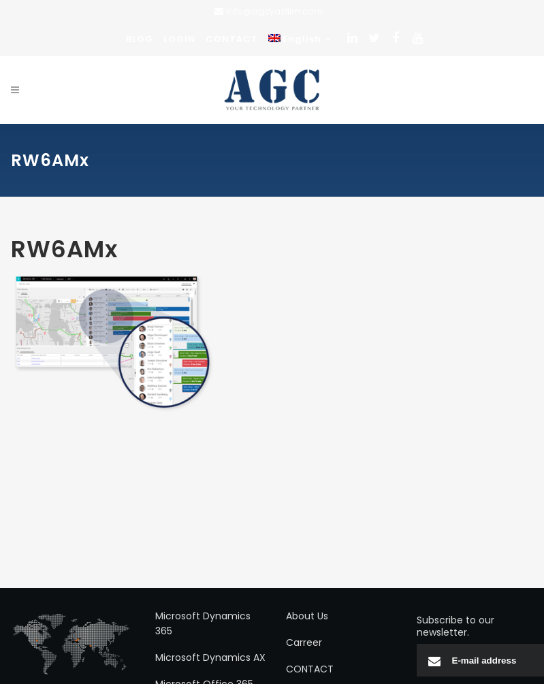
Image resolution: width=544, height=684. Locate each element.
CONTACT (232, 39)
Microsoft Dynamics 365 (203, 623)
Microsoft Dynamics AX (210, 657)
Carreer (304, 642)
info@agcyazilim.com (275, 11)
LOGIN (179, 39)
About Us (307, 616)
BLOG (139, 39)
